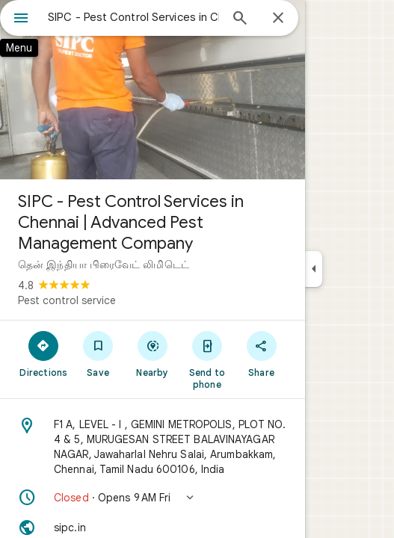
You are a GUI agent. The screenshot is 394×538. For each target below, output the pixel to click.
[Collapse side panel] (313, 269)
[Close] (278, 18)
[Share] (261, 353)
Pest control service (67, 300)
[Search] (240, 19)
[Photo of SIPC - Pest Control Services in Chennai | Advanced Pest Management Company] (152, 89)
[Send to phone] (206, 359)
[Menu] (21, 19)
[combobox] (133, 17)
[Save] (98, 353)
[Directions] (43, 353)
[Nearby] (153, 353)
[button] (152, 498)
